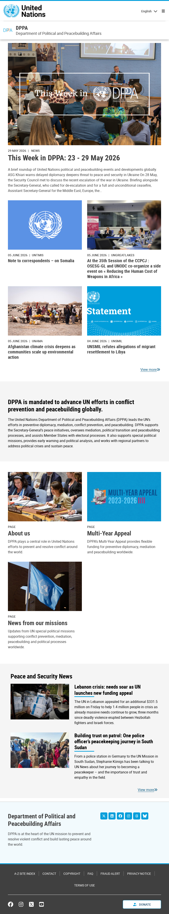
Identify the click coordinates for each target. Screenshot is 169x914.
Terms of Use (84, 885)
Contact (49, 873)
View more (148, 369)
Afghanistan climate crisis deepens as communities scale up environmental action (41, 352)
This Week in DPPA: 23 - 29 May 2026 (64, 157)
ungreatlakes (122, 255)
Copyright (71, 873)
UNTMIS (37, 255)
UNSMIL (116, 341)
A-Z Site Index (24, 873)
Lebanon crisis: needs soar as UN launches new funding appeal (107, 690)
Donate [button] (142, 904)
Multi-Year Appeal (109, 533)
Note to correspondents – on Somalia (41, 261)
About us (19, 533)
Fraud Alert (110, 873)
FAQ (90, 873)
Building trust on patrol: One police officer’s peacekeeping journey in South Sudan (113, 741)
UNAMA (37, 341)
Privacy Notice (139, 873)
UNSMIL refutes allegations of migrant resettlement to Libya (121, 349)
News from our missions (38, 623)
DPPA (22, 27)
